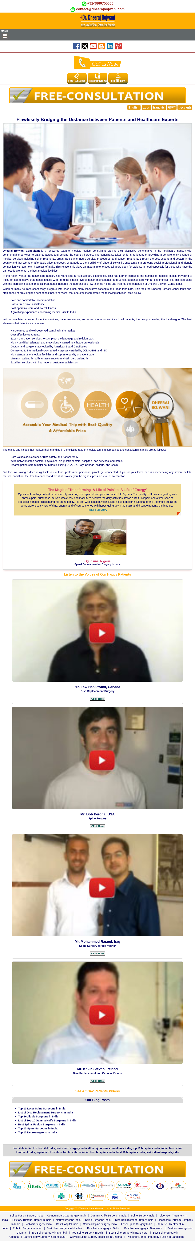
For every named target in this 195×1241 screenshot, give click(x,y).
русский (185, 107)
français (159, 107)
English (134, 107)
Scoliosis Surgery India (38, 1224)
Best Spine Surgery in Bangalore (128, 1232)
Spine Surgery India (142, 1215)
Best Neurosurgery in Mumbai (64, 1228)
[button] (97, 954)
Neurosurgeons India (68, 1219)
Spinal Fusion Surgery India (26, 1215)
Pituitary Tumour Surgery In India (31, 1219)
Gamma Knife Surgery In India (108, 1215)
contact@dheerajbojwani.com (100, 9)
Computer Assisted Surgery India (66, 1215)
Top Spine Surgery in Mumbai (49, 1232)
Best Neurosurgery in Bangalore (143, 1228)
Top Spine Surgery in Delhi (88, 1232)
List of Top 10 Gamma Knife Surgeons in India (47, 1120)
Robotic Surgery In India (27, 1228)
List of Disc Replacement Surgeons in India (45, 1112)
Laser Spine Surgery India (136, 1224)
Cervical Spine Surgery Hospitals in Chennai (96, 1236)
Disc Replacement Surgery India (134, 1219)
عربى (146, 107)
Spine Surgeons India (98, 1219)
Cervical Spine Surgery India (100, 1224)
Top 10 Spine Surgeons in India (38, 1128)
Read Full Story (97, 509)
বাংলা (171, 107)
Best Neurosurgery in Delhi (103, 1228)
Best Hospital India (67, 1224)
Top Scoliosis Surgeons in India (38, 1116)
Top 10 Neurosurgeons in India (37, 1132)
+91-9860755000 (100, 3)
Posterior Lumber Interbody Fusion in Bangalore (155, 1236)
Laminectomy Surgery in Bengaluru (45, 1236)
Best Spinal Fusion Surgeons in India (41, 1124)
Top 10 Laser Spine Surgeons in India (42, 1108)
